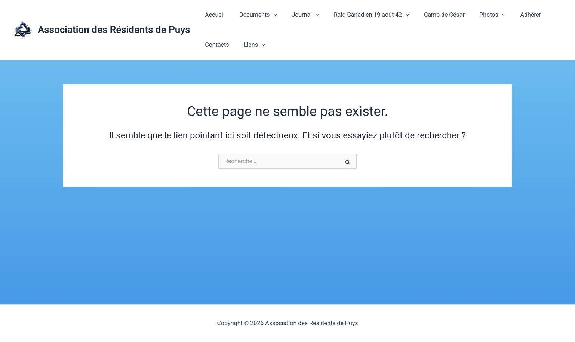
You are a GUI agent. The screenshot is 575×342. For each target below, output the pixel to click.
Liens (250, 45)
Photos (477, 15)
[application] (269, 15)
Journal (298, 15)
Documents (254, 15)
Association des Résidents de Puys (114, 29)
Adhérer (512, 14)
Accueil (213, 14)
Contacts (216, 44)
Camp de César (432, 14)
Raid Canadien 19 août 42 (362, 15)
